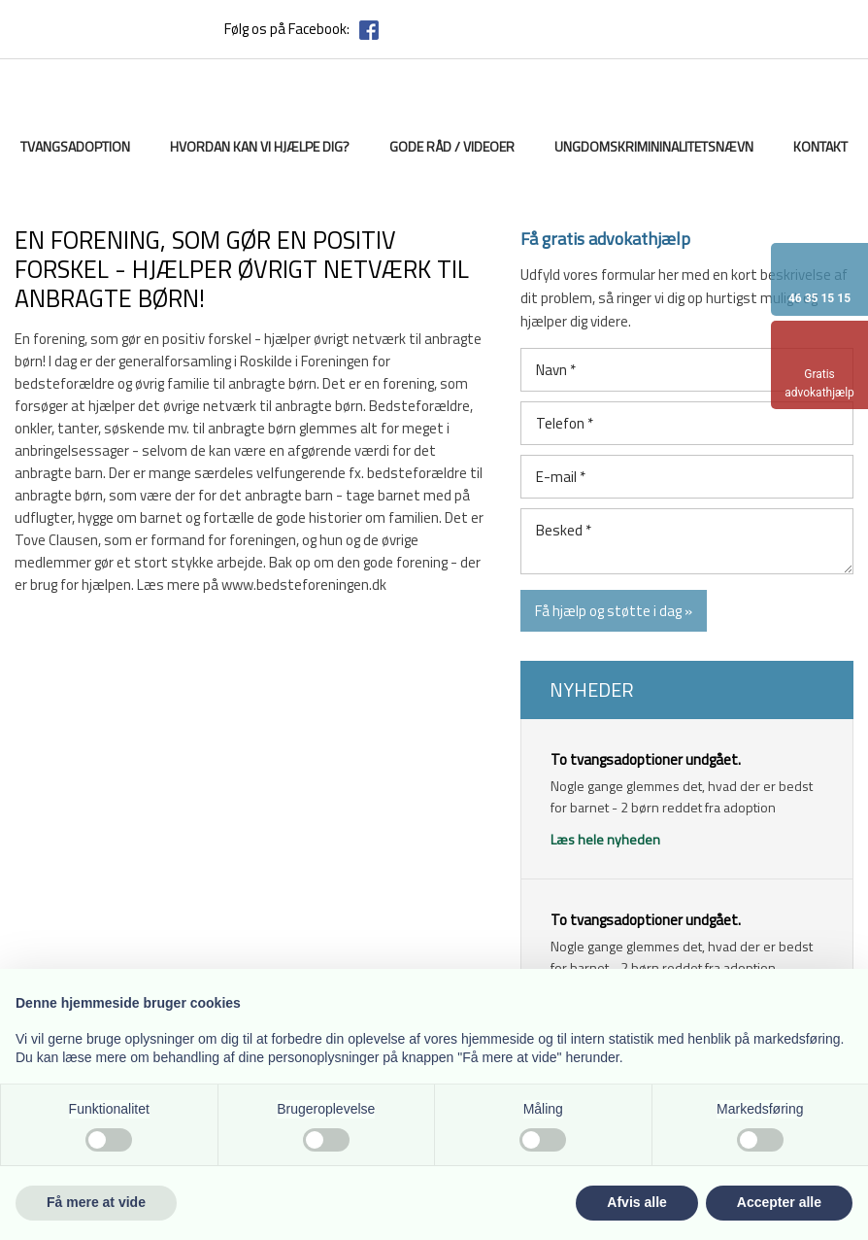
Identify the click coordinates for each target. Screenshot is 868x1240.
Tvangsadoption (75, 146)
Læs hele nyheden (605, 839)
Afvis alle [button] (636, 1202)
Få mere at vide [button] (96, 1202)
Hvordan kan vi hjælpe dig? (260, 146)
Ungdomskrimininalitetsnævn (653, 146)
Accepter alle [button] (779, 1202)
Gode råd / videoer (452, 146)
